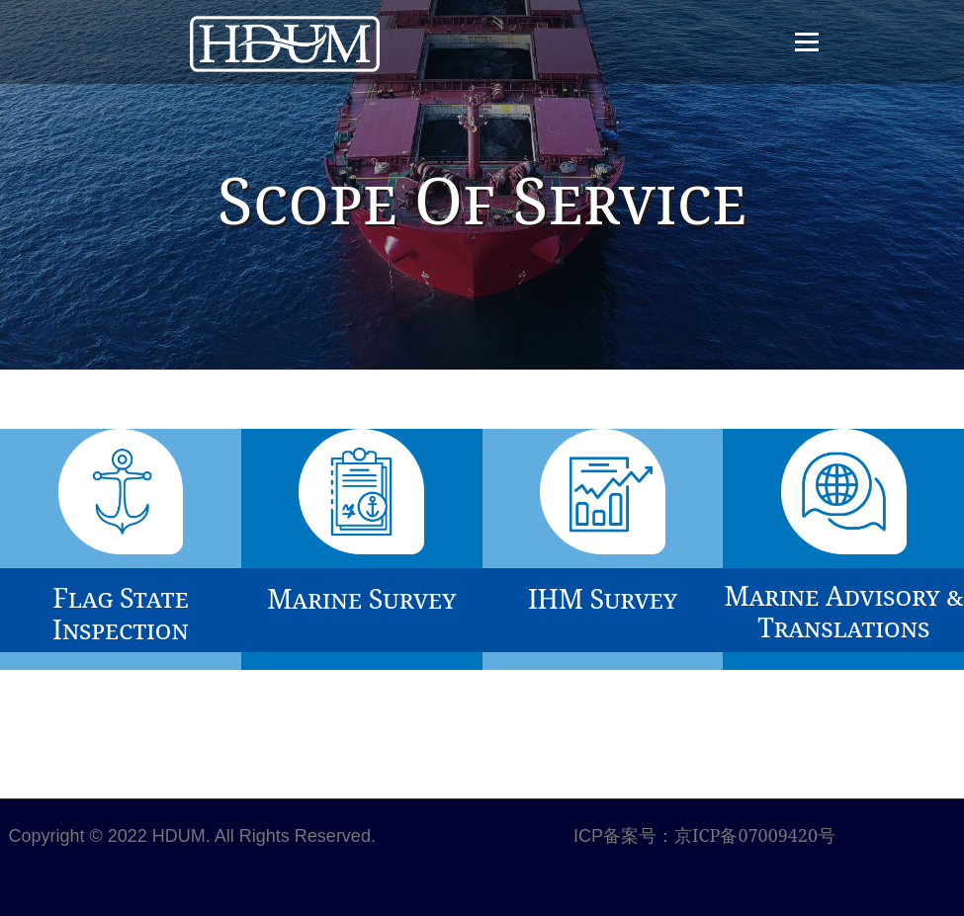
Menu (806, 42)
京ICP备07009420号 (754, 835)
